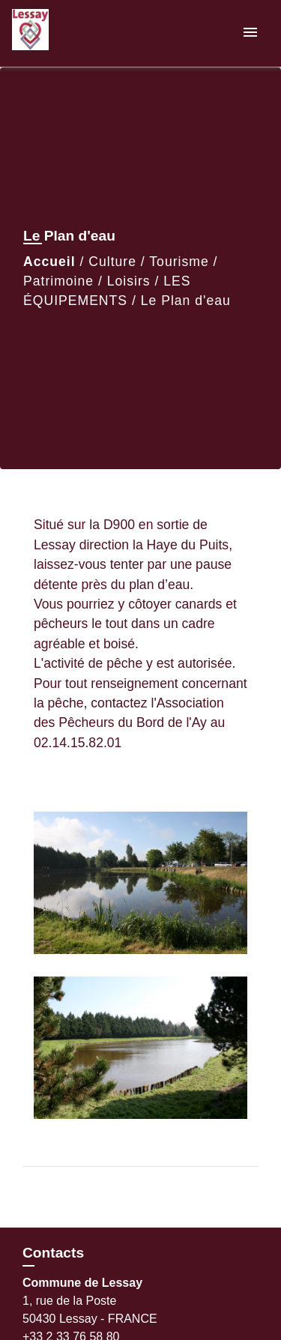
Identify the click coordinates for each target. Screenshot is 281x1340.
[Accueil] (68, 33)
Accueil (49, 261)
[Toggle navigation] (250, 33)
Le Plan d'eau (186, 300)
